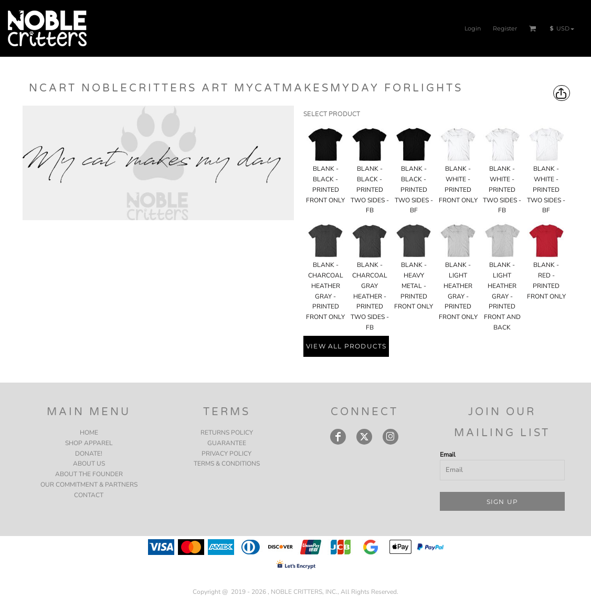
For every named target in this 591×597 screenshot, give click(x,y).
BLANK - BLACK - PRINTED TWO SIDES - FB (370, 189)
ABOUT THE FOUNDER (89, 474)
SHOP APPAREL (89, 443)
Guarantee (226, 443)
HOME (89, 432)
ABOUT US (89, 463)
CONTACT (88, 495)
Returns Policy (226, 432)
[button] (532, 28)
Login (473, 28)
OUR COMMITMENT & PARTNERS (89, 484)
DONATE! (88, 453)
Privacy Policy (226, 453)
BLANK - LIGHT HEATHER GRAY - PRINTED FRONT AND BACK (502, 296)
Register (505, 28)
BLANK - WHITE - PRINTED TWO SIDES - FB (502, 189)
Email (448, 454)
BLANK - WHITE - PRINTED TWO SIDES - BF (546, 189)
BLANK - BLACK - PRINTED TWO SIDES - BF (414, 189)
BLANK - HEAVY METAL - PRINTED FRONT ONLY (413, 286)
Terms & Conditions (227, 463)
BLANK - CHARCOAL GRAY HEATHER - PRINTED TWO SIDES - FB (370, 296)
